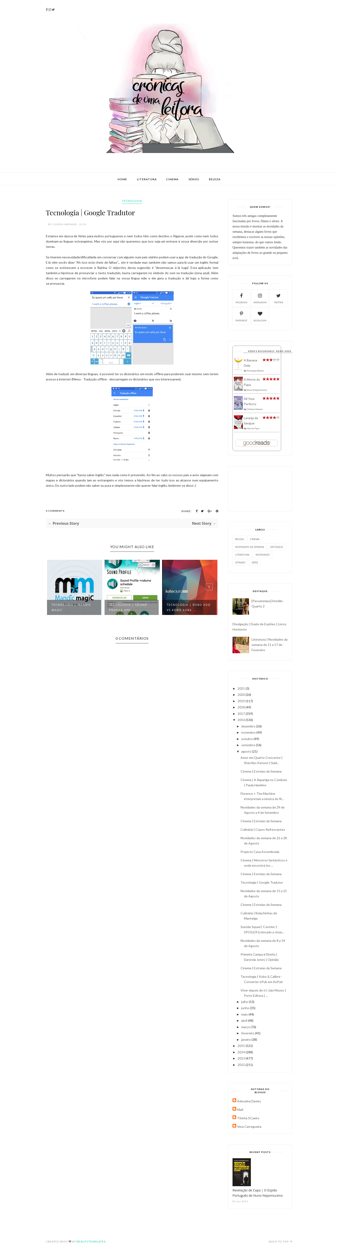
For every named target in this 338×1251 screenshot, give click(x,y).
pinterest (241, 316)
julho (245, 1002)
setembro (248, 745)
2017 (242, 714)
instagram (260, 298)
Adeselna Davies (249, 1101)
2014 (242, 1052)
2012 (242, 1065)
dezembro (248, 726)
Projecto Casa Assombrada (260, 852)
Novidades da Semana (249, 547)
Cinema (172, 179)
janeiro (246, 1039)
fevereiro (248, 1033)
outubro (247, 739)
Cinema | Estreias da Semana (261, 771)
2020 (242, 695)
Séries (193, 179)
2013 (242, 1058)
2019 (242, 701)
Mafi (240, 1110)
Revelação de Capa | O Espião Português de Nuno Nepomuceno (258, 1193)
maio (245, 1014)
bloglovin (260, 316)
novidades (263, 554)
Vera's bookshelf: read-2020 (269, 351)
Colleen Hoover (255, 409)
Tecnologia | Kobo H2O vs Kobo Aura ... (189, 607)
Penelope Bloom (255, 370)
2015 (242, 1046)
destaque (276, 547)
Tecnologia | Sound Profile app (128, 607)
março (246, 1027)
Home (122, 179)
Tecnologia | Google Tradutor (262, 882)
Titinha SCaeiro (248, 1118)
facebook (241, 298)
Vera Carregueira (249, 1126)
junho (245, 1008)
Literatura (147, 179)
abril (244, 1020)
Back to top (280, 1241)
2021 (242, 688)
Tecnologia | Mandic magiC (71, 607)
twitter (278, 298)
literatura (242, 554)
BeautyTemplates (91, 1241)
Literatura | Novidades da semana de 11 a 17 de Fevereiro (270, 644)
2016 (242, 720)
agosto (246, 751)
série (255, 562)
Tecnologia (132, 200)
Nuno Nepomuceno (257, 389)
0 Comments (55, 510)
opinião (240, 562)
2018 (242, 707)
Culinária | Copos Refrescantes (263, 829)
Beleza (215, 179)
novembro (248, 732)
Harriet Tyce (253, 428)
